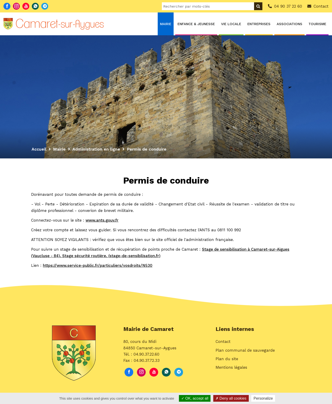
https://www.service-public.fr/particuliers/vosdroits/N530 (98, 265)
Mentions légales (231, 367)
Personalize (263, 398)
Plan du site (227, 359)
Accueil (39, 149)
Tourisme (317, 24)
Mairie (165, 24)
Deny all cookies (231, 398)
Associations (289, 24)
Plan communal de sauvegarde (245, 350)
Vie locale (231, 24)
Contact (223, 342)
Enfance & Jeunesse (196, 24)
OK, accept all (194, 398)
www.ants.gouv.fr (102, 220)
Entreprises (258, 24)
